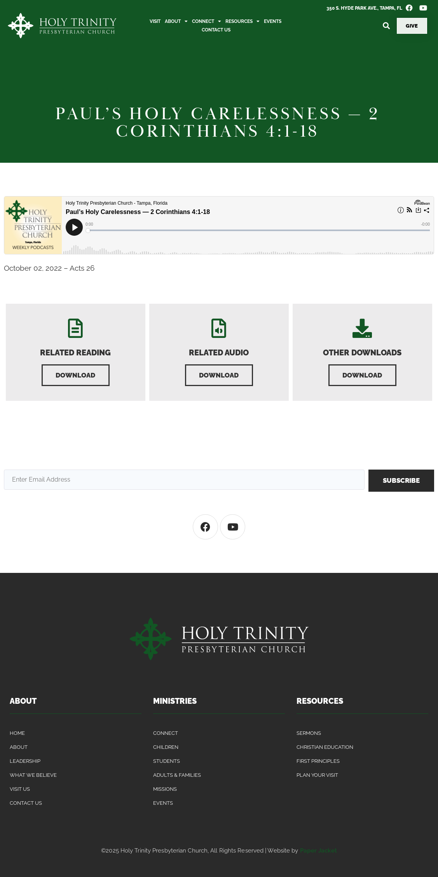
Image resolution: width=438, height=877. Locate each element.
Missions (165, 789)
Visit (155, 21)
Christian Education (325, 747)
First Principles (318, 761)
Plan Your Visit (317, 775)
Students (166, 761)
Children (165, 747)
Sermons (309, 733)
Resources (242, 21)
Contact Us (216, 30)
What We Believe (33, 775)
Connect (206, 21)
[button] (386, 25)
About (176, 21)
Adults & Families (177, 775)
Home (17, 733)
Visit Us (20, 789)
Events (272, 21)
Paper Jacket (318, 850)
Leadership (25, 761)
